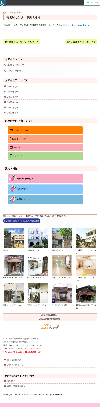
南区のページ (13, 380)
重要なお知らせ (15, 64)
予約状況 (15, 147)
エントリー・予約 (19, 130)
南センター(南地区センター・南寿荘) (30, 394)
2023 (9, 96)
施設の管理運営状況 (16, 386)
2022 (9, 102)
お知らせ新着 (14, 70)
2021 (9, 107)
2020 (9, 112)
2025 (9, 86)
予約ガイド (16, 155)
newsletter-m (82, 25)
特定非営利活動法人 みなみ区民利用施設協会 (22, 221)
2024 (9, 91)
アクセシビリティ (15, 364)
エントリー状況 (18, 138)
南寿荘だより (22, 189)
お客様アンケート (23, 199)
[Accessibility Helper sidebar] (3, 3)
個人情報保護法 (14, 359)
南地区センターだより (25, 178)
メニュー (94, 2)
